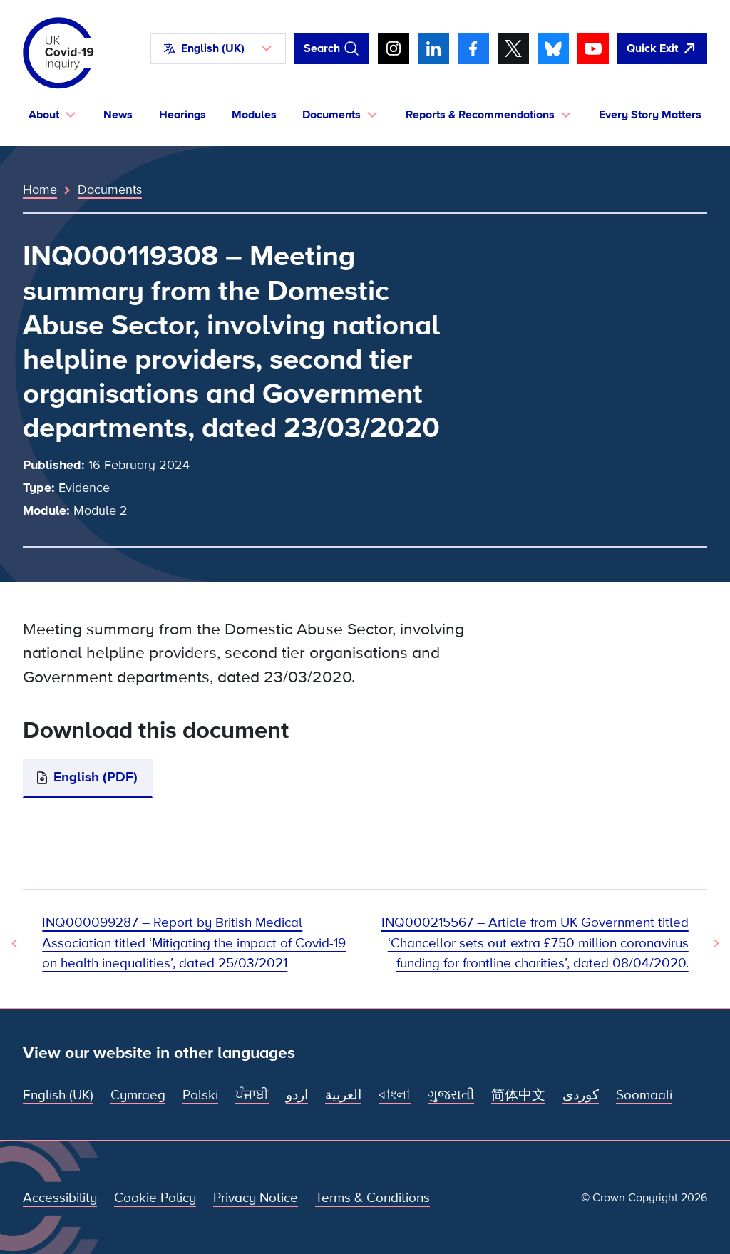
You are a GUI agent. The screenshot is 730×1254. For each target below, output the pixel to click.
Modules (254, 115)
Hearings (182, 115)
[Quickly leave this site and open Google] (662, 48)
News (118, 115)
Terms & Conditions (372, 1198)
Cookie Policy (155, 1198)
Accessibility (60, 1198)
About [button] (44, 115)
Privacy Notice (255, 1198)
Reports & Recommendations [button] (480, 115)
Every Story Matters (650, 115)
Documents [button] (331, 115)
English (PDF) (95, 777)
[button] (218, 48)
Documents (110, 189)
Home (40, 189)
